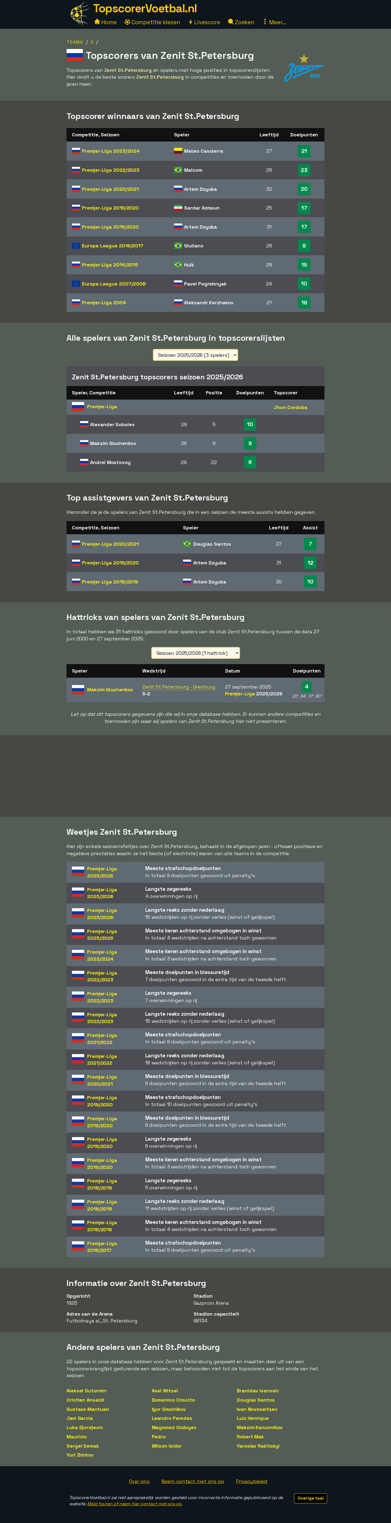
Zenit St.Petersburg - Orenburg (178, 687)
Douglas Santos (256, 1400)
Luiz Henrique (253, 1418)
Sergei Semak (83, 1446)
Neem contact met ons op (192, 1481)
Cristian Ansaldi (85, 1400)
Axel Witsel (165, 1390)
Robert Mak (250, 1436)
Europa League (112, 245)
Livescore (204, 22)
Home (105, 22)
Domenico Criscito (173, 1400)
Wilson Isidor (167, 1446)
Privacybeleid (251, 1481)
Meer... (274, 22)
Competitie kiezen (152, 22)
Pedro (159, 1436)
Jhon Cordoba (290, 407)
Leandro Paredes (172, 1418)
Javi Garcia (80, 1418)
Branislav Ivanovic (258, 1390)
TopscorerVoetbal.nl (145, 8)
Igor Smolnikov (169, 1409)
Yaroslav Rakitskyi (258, 1446)
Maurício (77, 1436)
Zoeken (241, 22)
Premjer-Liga (111, 151)
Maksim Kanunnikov (260, 1427)
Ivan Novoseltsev (257, 1409)
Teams (75, 42)
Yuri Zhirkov (80, 1455)
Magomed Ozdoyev (174, 1427)
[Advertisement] (195, 776)
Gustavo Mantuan (88, 1409)
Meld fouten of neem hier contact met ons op (134, 1504)
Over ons (139, 1481)
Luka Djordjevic (85, 1427)
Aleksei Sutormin (86, 1390)
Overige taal (311, 1498)
